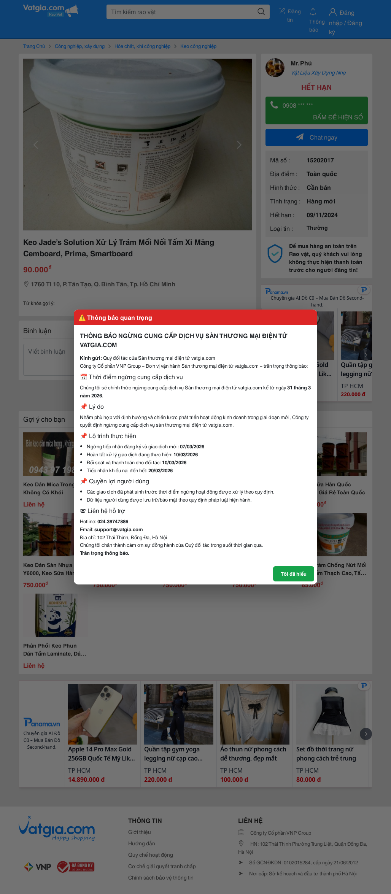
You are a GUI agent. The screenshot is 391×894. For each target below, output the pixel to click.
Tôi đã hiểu (294, 573)
